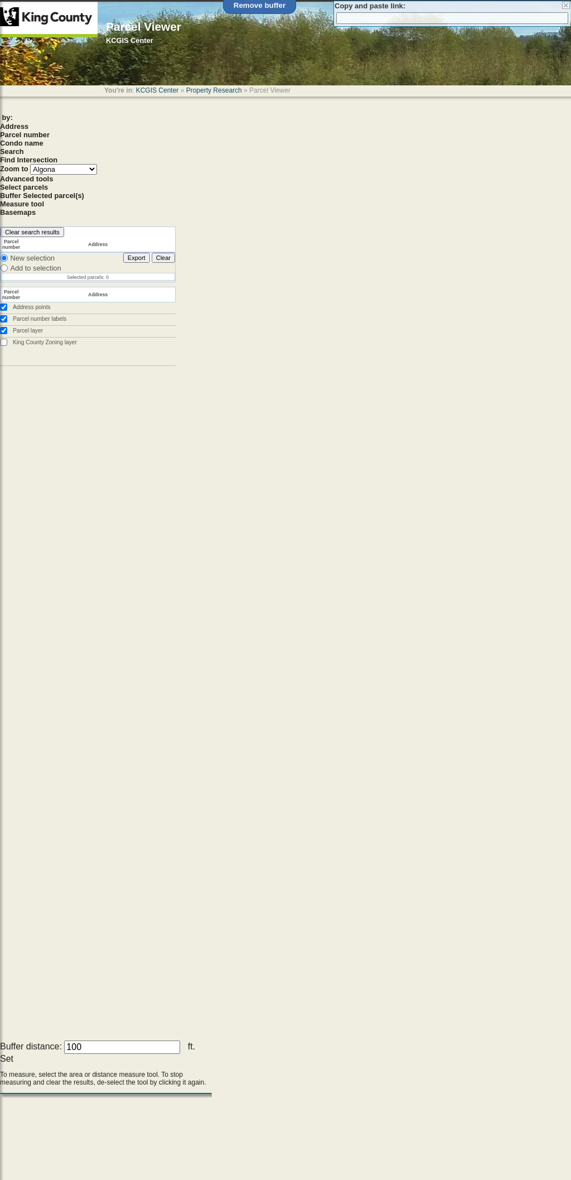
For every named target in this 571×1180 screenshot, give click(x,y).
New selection (32, 258)
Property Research (214, 90)
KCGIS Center (157, 90)
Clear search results (32, 232)
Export (137, 257)
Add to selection (35, 268)
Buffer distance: (31, 1046)
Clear (163, 257)
